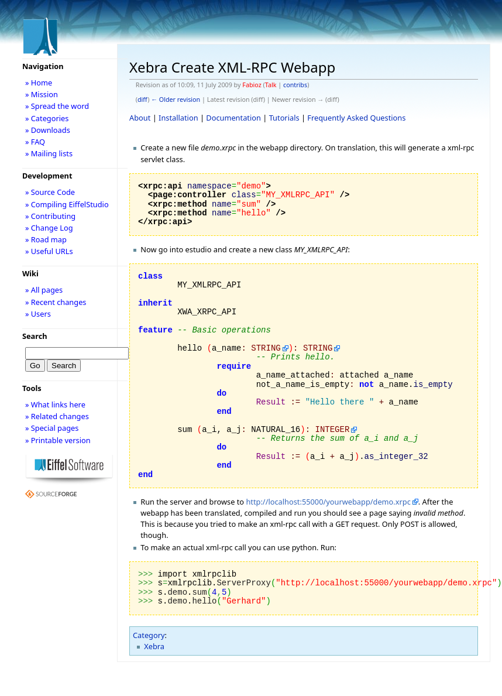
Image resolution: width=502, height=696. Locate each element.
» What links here (55, 404)
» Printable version (58, 440)
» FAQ (35, 141)
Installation (178, 117)
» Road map (46, 239)
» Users (38, 313)
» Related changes (57, 416)
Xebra (154, 646)
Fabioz (251, 85)
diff (142, 99)
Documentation (233, 117)
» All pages (44, 289)
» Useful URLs (49, 251)
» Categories (47, 118)
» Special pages (51, 428)
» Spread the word (57, 106)
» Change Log (49, 227)
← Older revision (175, 99)
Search (34, 336)
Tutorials (284, 117)
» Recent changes (56, 302)
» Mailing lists (49, 153)
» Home (38, 82)
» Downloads (47, 130)
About (139, 117)
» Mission (41, 94)
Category (149, 635)
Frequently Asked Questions (356, 117)
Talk (271, 85)
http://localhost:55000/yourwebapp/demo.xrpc (328, 501)
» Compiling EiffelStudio (67, 204)
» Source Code (50, 192)
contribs (295, 85)
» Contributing (50, 216)
